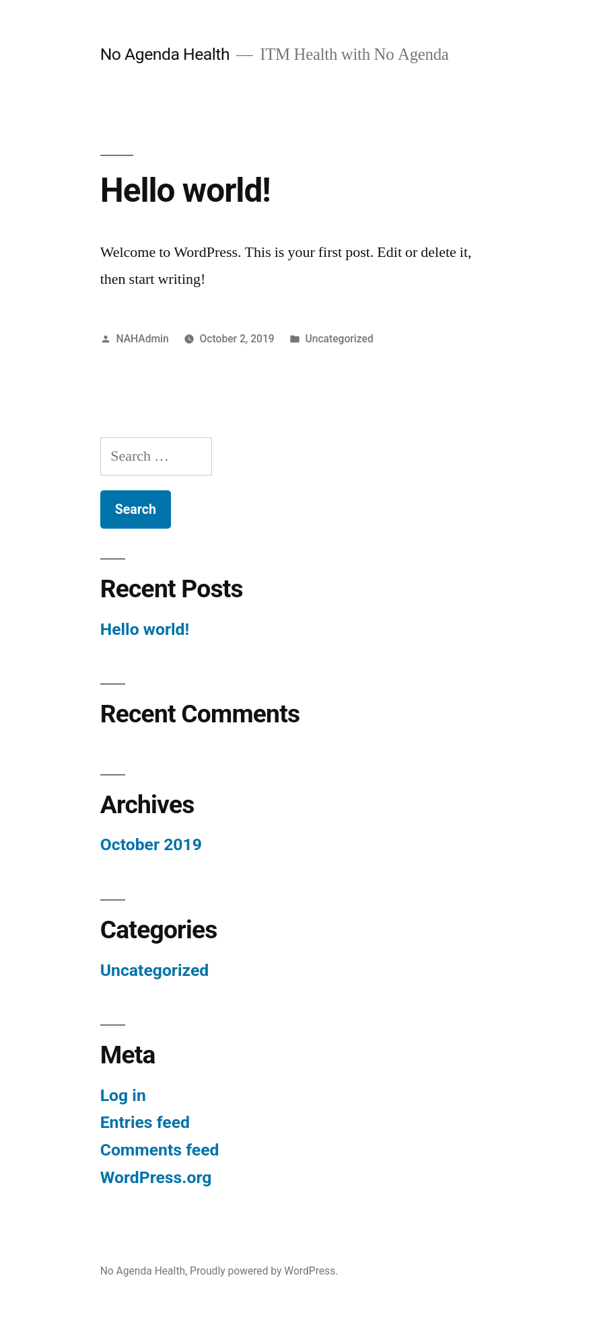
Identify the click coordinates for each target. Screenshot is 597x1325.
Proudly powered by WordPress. (264, 1270)
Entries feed (145, 1122)
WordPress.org (156, 1177)
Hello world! (185, 190)
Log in (123, 1095)
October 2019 (151, 844)
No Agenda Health (165, 54)
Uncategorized (340, 338)
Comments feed (159, 1150)
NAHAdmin (142, 338)
